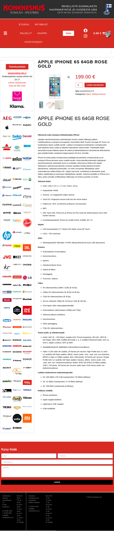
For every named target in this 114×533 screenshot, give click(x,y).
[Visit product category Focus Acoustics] (27, 197)
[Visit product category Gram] (17, 212)
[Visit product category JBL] (27, 247)
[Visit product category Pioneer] (7, 327)
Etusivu (24, 24)
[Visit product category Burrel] (7, 167)
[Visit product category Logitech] (17, 285)
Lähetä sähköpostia (17, 82)
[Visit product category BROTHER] (27, 158)
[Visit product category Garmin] (17, 204)
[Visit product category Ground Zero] (27, 212)
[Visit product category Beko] (17, 137)
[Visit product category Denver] (17, 179)
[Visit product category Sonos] (27, 359)
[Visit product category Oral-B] (7, 320)
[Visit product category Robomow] (27, 333)
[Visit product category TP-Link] (7, 397)
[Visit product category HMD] (17, 221)
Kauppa (42, 33)
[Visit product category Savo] (27, 346)
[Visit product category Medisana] (17, 291)
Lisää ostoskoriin (95, 85)
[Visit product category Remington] (7, 333)
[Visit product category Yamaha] (17, 428)
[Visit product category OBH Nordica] (17, 310)
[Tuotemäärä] (79, 85)
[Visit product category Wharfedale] (27, 406)
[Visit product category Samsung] (7, 346)
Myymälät (41, 24)
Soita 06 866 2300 (17, 86)
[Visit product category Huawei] (17, 232)
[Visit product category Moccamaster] (17, 298)
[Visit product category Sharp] (27, 352)
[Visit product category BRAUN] (17, 159)
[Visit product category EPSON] (27, 188)
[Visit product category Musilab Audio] (27, 299)
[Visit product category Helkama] (7, 220)
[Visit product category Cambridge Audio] (17, 168)
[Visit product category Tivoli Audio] (17, 390)
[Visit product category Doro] (27, 179)
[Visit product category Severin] (17, 352)
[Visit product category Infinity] (27, 233)
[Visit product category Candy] (27, 169)
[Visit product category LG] (27, 278)
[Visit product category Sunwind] (7, 381)
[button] (5, 33)
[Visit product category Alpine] (17, 117)
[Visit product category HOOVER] (27, 223)
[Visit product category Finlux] (17, 195)
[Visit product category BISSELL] (7, 147)
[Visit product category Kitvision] (17, 264)
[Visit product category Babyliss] (27, 125)
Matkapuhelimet (99, 94)
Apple (88, 94)
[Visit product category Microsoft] (27, 292)
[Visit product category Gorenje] (7, 212)
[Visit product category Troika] (7, 407)
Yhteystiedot (33, 42)
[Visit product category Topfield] (27, 390)
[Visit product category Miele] (7, 300)
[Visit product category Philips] (27, 319)
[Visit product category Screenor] (7, 352)
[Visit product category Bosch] (7, 158)
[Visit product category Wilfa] (17, 418)
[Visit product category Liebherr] (7, 284)
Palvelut (26, 33)
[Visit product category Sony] (7, 368)
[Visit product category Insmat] (7, 245)
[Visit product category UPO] (17, 408)
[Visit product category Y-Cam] (7, 428)
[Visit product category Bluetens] (27, 146)
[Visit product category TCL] (27, 382)
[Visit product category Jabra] (17, 246)
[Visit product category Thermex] (7, 390)
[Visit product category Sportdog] (17, 371)
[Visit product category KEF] (17, 257)
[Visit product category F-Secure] (7, 196)
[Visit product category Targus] (17, 381)
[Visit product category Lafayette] (7, 277)
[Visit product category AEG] (7, 118)
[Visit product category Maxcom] (7, 292)
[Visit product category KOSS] (27, 264)
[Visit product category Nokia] (7, 308)
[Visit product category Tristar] (27, 397)
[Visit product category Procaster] (27, 327)
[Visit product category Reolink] (17, 333)
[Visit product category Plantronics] (17, 327)
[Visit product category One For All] (27, 310)
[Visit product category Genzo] (27, 205)
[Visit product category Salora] (27, 340)
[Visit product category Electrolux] (7, 187)
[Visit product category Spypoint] (27, 368)
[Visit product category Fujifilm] (7, 204)
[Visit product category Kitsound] (7, 267)
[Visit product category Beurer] (27, 136)
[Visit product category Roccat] (7, 340)
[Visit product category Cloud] (7, 180)
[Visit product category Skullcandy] (17, 360)
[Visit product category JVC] (7, 257)
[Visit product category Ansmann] (27, 118)
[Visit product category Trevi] (17, 399)
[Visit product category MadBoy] (27, 285)
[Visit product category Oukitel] (17, 319)
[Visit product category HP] (7, 235)
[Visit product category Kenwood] (27, 256)
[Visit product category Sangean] (17, 346)
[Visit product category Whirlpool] (7, 416)
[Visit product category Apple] (7, 127)
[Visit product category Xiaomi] (27, 418)
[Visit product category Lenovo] (17, 277)
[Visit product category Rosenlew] (17, 340)
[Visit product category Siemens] (7, 359)
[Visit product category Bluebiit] (17, 148)
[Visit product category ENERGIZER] (17, 187)
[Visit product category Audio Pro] (17, 125)
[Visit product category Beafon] (7, 136)
